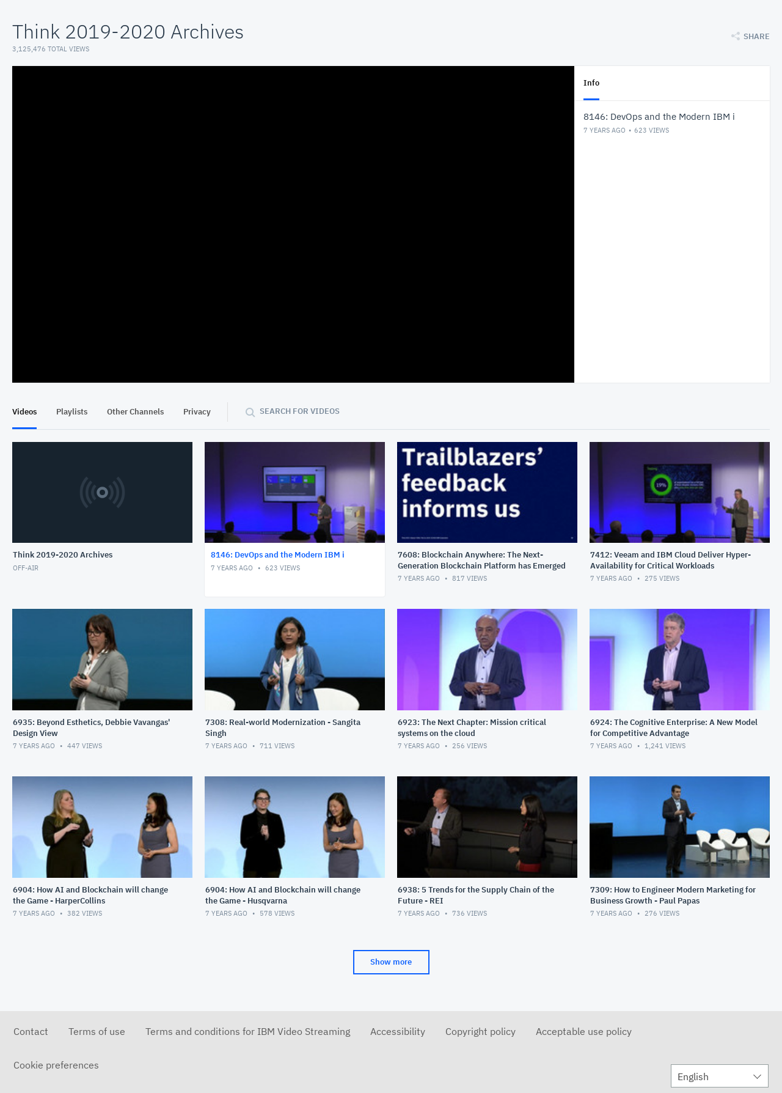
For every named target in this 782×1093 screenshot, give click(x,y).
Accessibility (397, 1031)
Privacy (197, 412)
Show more (391, 962)
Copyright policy (480, 1031)
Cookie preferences (56, 1065)
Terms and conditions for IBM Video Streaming (247, 1031)
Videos (24, 412)
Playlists (71, 412)
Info (591, 83)
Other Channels (135, 412)
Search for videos (300, 411)
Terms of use (96, 1031)
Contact (30, 1031)
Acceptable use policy (584, 1031)
